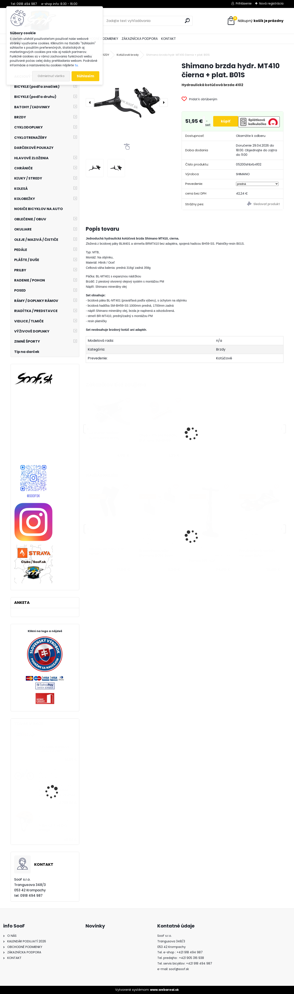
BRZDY (105, 55)
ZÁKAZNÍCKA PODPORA (140, 38)
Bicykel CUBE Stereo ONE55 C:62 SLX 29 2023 (57, 792)
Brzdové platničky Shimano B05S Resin (156, 553)
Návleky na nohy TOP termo (106, 551)
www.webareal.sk (164, 990)
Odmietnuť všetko (51, 76)
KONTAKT (168, 38)
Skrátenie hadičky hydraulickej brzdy (104, 435)
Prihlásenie (244, 3)
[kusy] (202, 121)
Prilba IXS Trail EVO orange (53, 828)
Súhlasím (85, 76)
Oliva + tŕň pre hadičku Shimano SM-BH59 (158, 438)
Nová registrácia (271, 3)
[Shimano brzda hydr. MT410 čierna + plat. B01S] (127, 102)
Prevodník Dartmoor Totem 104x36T (54, 749)
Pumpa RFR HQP (202, 560)
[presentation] (90, 102)
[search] (187, 20)
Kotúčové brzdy (128, 55)
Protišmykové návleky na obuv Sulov (257, 553)
